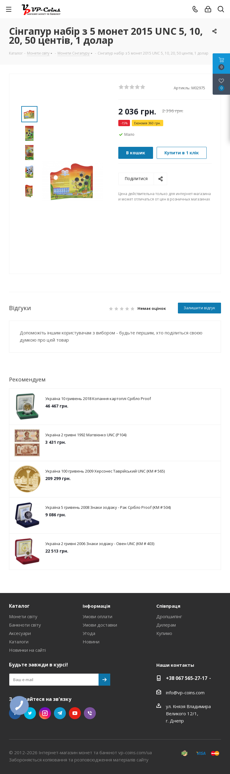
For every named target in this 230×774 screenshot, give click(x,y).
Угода (89, 633)
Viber (90, 713)
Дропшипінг (169, 616)
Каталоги (18, 642)
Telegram (60, 713)
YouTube (75, 713)
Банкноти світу (25, 625)
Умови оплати (97, 616)
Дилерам (166, 625)
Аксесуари (20, 633)
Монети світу (23, 616)
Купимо (164, 633)
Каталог (19, 606)
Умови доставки (100, 625)
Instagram (45, 713)
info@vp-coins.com (185, 692)
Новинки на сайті (27, 650)
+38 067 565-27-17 (186, 678)
